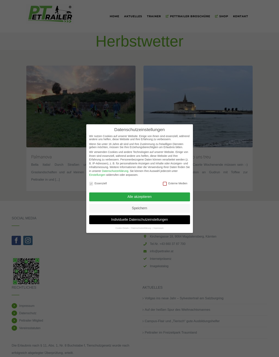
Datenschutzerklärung (115, 169)
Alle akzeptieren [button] (139, 195)
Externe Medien (175, 181)
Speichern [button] (139, 206)
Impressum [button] (158, 226)
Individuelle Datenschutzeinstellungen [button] (139, 218)
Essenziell (98, 181)
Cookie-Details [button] (122, 226)
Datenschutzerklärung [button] (141, 226)
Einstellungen (97, 172)
